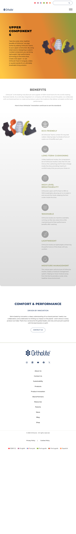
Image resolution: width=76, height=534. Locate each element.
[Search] (60, 3)
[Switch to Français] (41, 3)
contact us (38, 330)
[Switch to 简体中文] (35, 3)
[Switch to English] (21, 448)
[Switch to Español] (50, 3)
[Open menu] (70, 9)
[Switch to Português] (44, 3)
